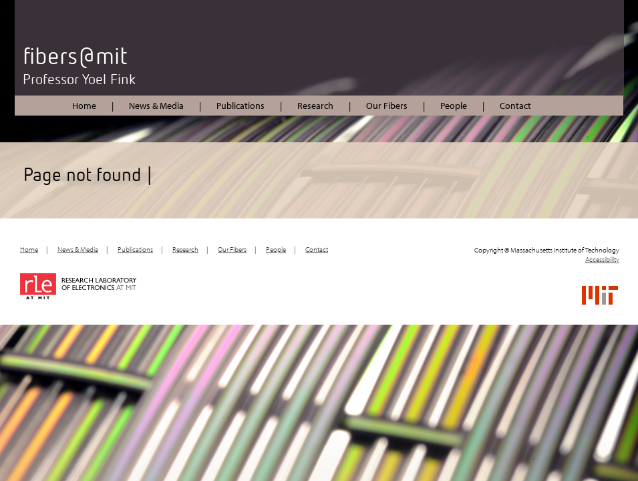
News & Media (156, 106)
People (453, 106)
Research (315, 106)
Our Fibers (387, 106)
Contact (515, 106)
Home (84, 106)
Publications (240, 106)
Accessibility (602, 259)
